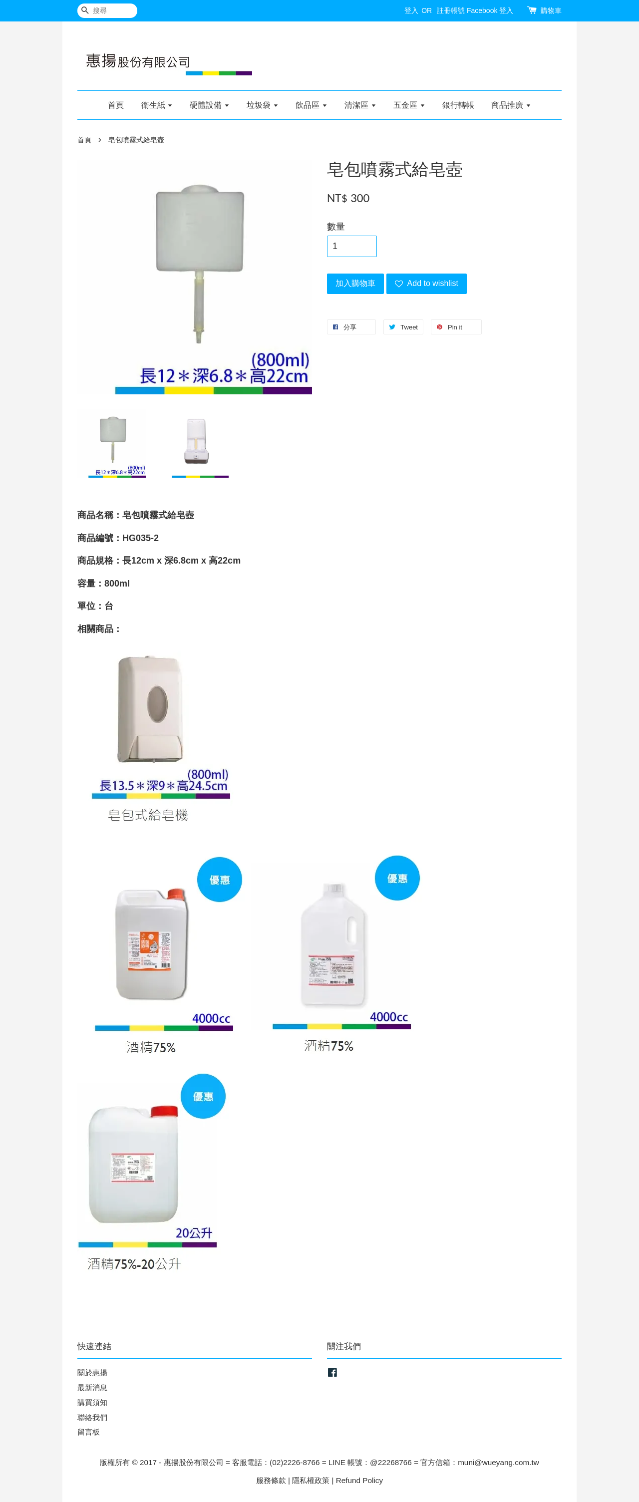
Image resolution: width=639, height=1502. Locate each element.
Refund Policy (359, 1480)
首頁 (116, 105)
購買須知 (92, 1402)
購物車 (551, 10)
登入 (411, 10)
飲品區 (311, 105)
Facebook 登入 (490, 10)
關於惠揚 (92, 1372)
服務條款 (271, 1480)
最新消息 (92, 1387)
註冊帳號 (451, 10)
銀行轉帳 (458, 105)
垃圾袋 (262, 105)
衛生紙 (157, 105)
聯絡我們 (92, 1417)
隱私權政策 (310, 1480)
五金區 (409, 105)
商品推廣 (511, 105)
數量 (336, 227)
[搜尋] (107, 10)
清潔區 (360, 105)
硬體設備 (209, 105)
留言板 (88, 1432)
